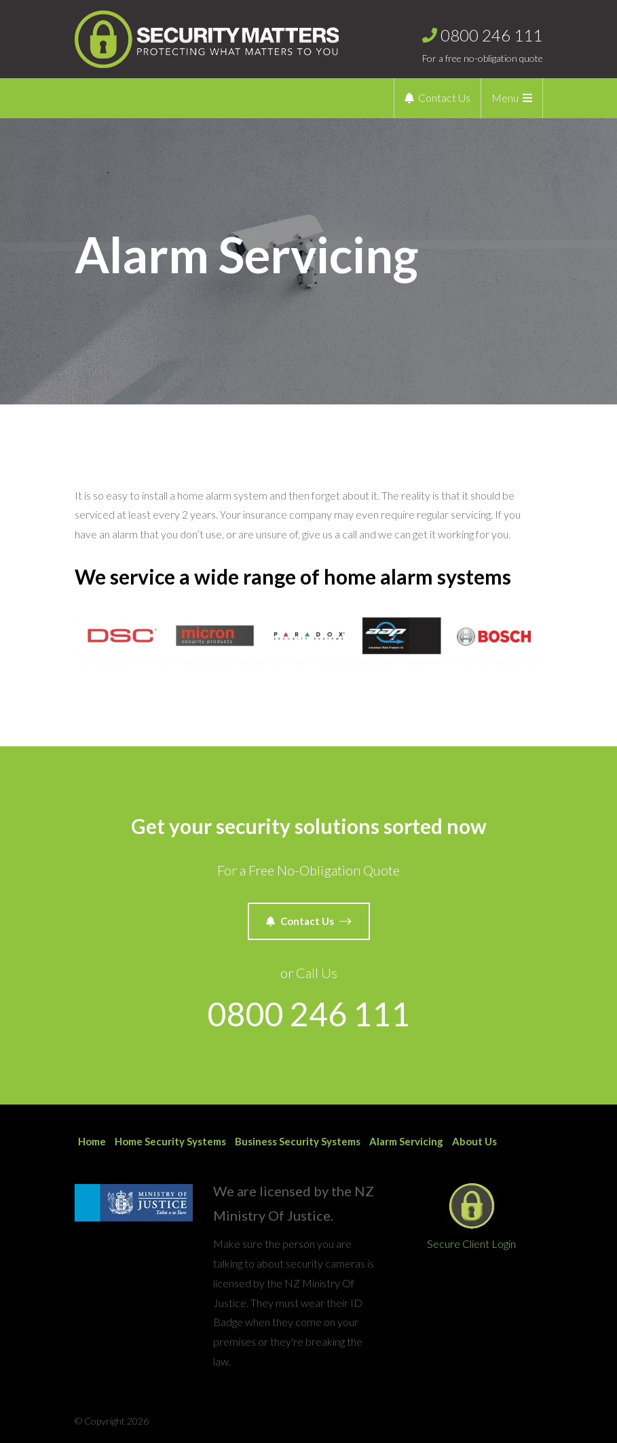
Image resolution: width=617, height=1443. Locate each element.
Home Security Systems (170, 1141)
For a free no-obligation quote (482, 42)
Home (92, 1141)
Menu (511, 97)
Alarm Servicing (406, 1141)
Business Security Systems (297, 1141)
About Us (474, 1141)
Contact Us (437, 97)
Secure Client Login (471, 1214)
